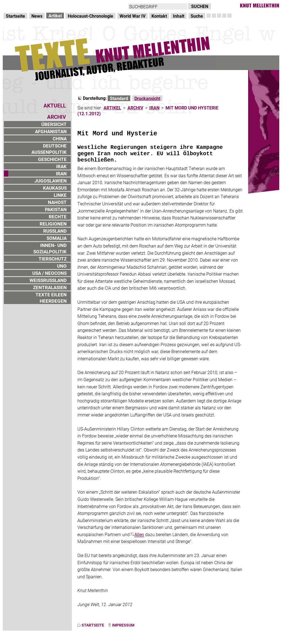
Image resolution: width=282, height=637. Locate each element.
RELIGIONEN (53, 224)
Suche (197, 16)
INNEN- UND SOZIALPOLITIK (50, 248)
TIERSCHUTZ (53, 259)
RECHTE (58, 216)
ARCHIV (135, 108)
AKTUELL (55, 105)
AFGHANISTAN (51, 131)
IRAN (61, 173)
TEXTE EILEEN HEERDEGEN (51, 297)
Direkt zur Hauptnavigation (29, 6)
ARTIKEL (112, 108)
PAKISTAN (56, 209)
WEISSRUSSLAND (48, 280)
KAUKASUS (55, 188)
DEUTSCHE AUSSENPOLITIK (49, 149)
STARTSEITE (93, 625)
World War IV (132, 16)
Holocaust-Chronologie (90, 16)
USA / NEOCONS (49, 273)
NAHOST (57, 202)
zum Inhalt (70, 6)
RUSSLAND (55, 231)
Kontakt (159, 16)
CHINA (60, 138)
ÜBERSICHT (54, 124)
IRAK (61, 166)
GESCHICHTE (52, 159)
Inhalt (178, 16)
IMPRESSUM (123, 625)
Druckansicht (147, 98)
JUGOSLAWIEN (50, 181)
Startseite (15, 16)
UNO (62, 266)
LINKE (60, 195)
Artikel (55, 15)
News (36, 16)
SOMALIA (57, 238)
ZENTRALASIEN (50, 287)
